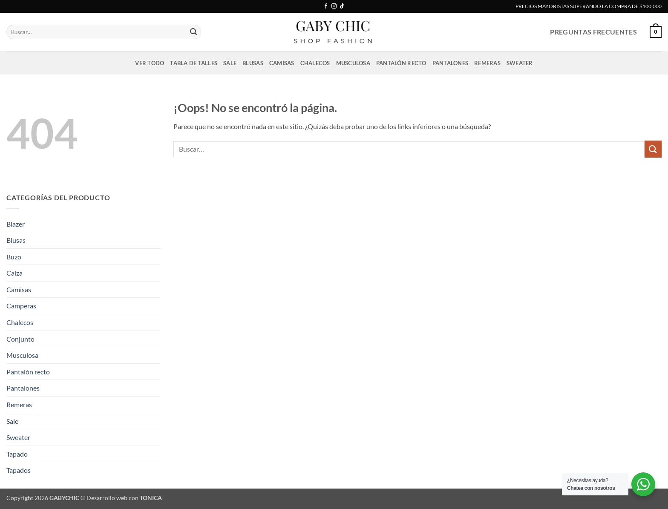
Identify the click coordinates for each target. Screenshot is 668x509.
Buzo (13, 257)
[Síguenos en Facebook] (325, 6)
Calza (14, 273)
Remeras (487, 63)
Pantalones (450, 63)
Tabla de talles (193, 63)
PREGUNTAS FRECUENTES (593, 32)
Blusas (252, 63)
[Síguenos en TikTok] (342, 6)
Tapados (18, 470)
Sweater (520, 63)
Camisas (281, 63)
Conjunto (20, 339)
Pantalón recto (401, 63)
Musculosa (353, 63)
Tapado (17, 454)
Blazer (15, 224)
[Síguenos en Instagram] (334, 6)
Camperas (21, 306)
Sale (229, 63)
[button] (656, 32)
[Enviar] (193, 32)
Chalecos (315, 63)
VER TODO (149, 63)
